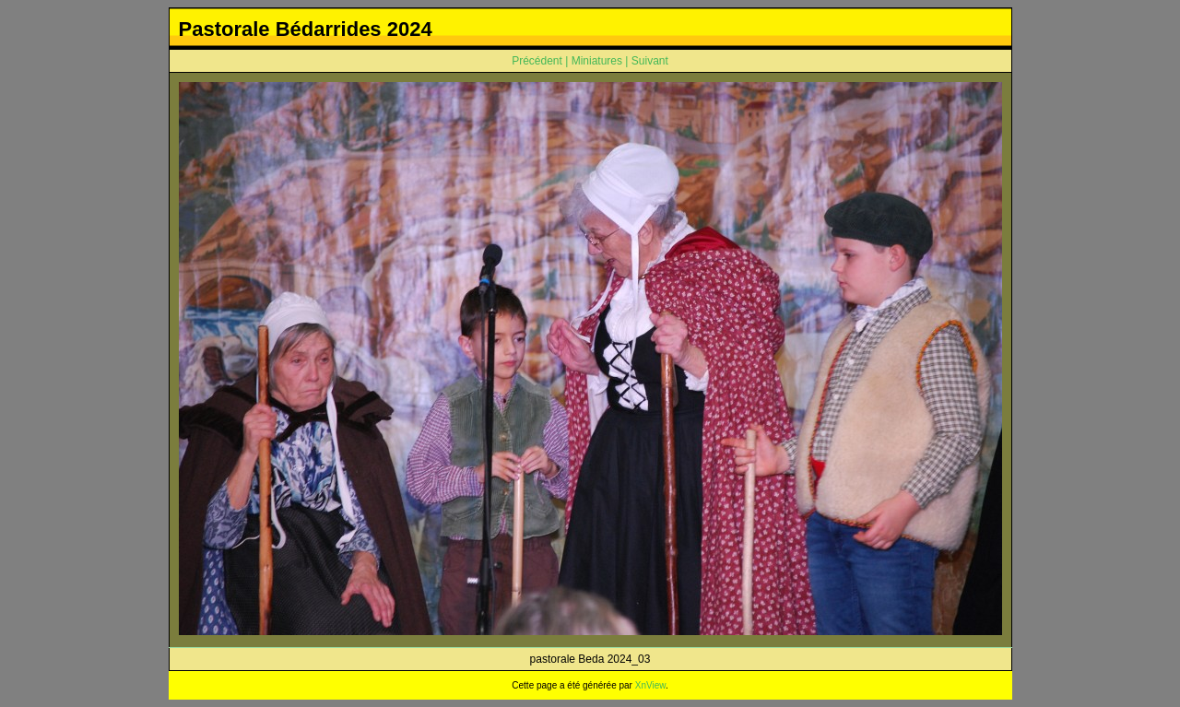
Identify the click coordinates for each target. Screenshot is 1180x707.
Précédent (537, 60)
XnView (650, 685)
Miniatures (597, 60)
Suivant (649, 60)
